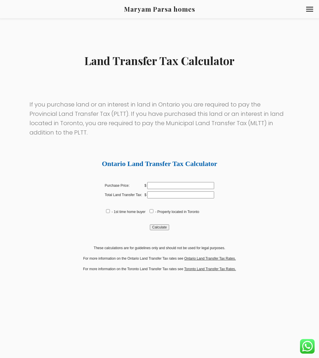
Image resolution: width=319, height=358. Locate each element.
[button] (309, 9)
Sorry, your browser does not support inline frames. (159, 245)
